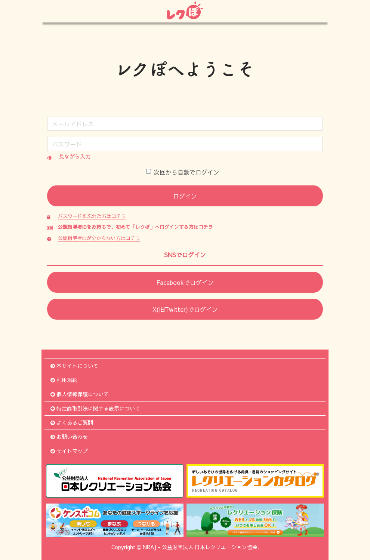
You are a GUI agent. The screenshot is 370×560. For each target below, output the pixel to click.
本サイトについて (74, 365)
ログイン (185, 196)
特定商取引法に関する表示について (95, 408)
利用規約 (63, 380)
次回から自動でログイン (182, 172)
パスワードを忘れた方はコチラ (92, 216)
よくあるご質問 (71, 422)
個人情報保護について (79, 394)
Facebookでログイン (185, 282)
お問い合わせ (69, 436)
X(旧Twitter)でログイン (185, 309)
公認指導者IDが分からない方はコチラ (99, 238)
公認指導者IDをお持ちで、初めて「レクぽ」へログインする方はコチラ (135, 227)
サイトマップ (69, 451)
